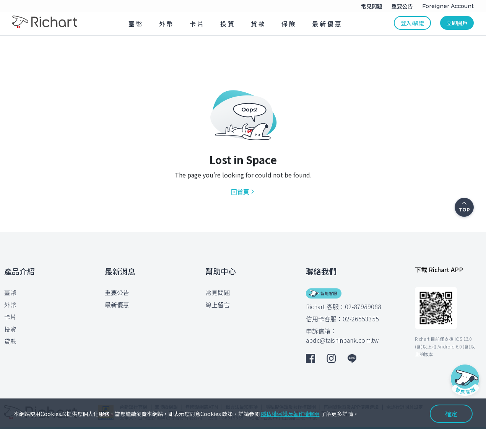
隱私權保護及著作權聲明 (290, 414)
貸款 (10, 341)
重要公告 (117, 292)
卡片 (10, 316)
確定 (451, 413)
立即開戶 (457, 23)
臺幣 (10, 292)
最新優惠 (117, 304)
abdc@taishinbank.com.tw (342, 340)
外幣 (10, 304)
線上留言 (217, 304)
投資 (10, 329)
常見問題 (217, 292)
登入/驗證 (412, 23)
